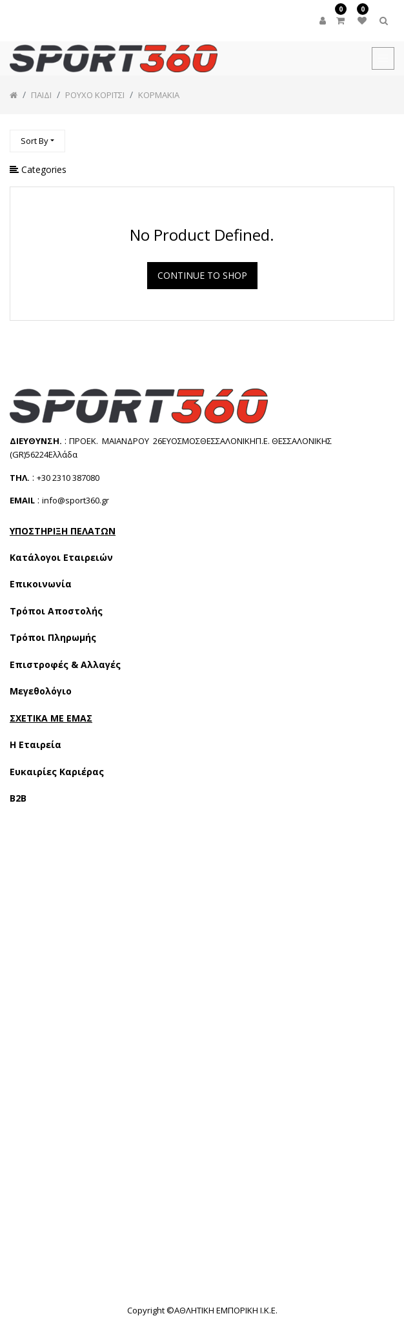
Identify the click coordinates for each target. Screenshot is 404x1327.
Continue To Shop (202, 275)
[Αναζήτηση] (384, 135)
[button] (37, 141)
